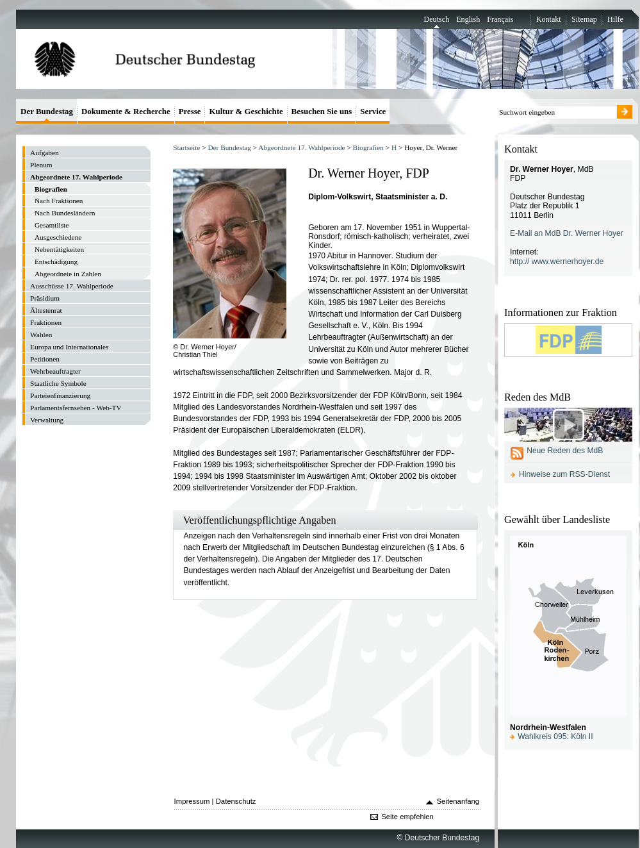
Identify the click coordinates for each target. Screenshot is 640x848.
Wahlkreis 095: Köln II (555, 736)
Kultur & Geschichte (246, 111)
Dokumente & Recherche (125, 111)
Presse (190, 111)
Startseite (186, 147)
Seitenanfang (458, 801)
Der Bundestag (229, 147)
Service (373, 111)
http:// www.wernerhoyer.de (556, 261)
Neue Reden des (565, 450)
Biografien (368, 147)
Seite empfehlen (407, 816)
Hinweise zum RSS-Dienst (564, 474)
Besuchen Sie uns (321, 111)
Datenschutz (236, 801)
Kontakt (548, 19)
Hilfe (615, 19)
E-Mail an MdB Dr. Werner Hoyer (566, 233)
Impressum (192, 801)
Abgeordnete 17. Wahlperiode (301, 147)
